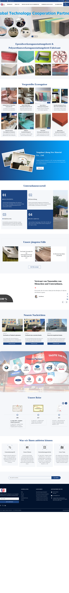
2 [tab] (34, 36)
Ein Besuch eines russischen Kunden (33, 335)
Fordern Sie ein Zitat (47, 4)
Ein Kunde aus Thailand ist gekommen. (12, 335)
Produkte (9, 4)
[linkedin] (5, 505)
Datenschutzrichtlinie (66, 510)
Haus (3, 4)
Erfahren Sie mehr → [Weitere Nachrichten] (12, 343)
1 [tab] (32, 36)
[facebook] (0, 505)
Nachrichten (58, 4)
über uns (40, 168)
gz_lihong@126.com (56, 495)
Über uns (17, 4)
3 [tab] (36, 36)
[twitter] (3, 505)
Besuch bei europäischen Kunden (54, 335)
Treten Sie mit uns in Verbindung (30, 4)
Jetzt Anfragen (66, 4)
